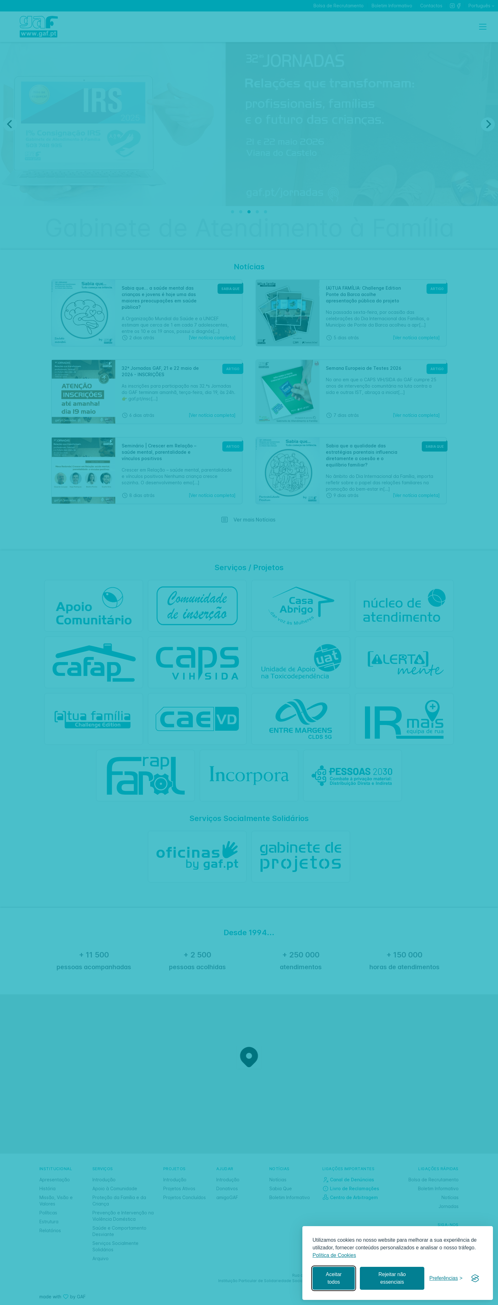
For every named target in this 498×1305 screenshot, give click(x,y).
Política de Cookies (334, 1255)
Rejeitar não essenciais (392, 1278)
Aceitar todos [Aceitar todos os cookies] (334, 1278)
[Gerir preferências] (445, 1278)
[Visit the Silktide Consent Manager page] (475, 1278)
